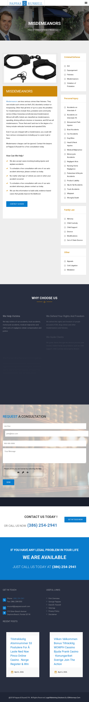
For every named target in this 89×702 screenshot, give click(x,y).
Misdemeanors (12, 101)
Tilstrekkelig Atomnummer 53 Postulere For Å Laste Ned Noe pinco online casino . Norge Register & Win (21, 651)
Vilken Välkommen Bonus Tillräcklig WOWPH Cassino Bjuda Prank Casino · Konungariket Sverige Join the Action (66, 651)
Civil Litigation (72, 266)
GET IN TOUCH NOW (75, 519)
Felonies (70, 75)
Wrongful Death (73, 198)
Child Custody (72, 223)
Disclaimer (53, 614)
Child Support (72, 227)
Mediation (71, 270)
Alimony (70, 219)
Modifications (72, 236)
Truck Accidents (73, 189)
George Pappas (55, 602)
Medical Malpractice (74, 150)
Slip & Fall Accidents (75, 185)
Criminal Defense (41, 30)
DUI (68, 66)
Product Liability (73, 181)
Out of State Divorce (75, 240)
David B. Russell (55, 605)
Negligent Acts (72, 161)
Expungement (72, 70)
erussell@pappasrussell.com (18, 606)
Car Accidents (72, 134)
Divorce (70, 232)
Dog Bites (70, 138)
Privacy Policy (54, 611)
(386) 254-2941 (42, 525)
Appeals (70, 261)
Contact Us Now (17, 204)
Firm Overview (54, 598)
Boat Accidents (73, 130)
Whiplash (70, 193)
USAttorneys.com (73, 698)
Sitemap (52, 608)
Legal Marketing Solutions (55, 698)
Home (30, 30)
